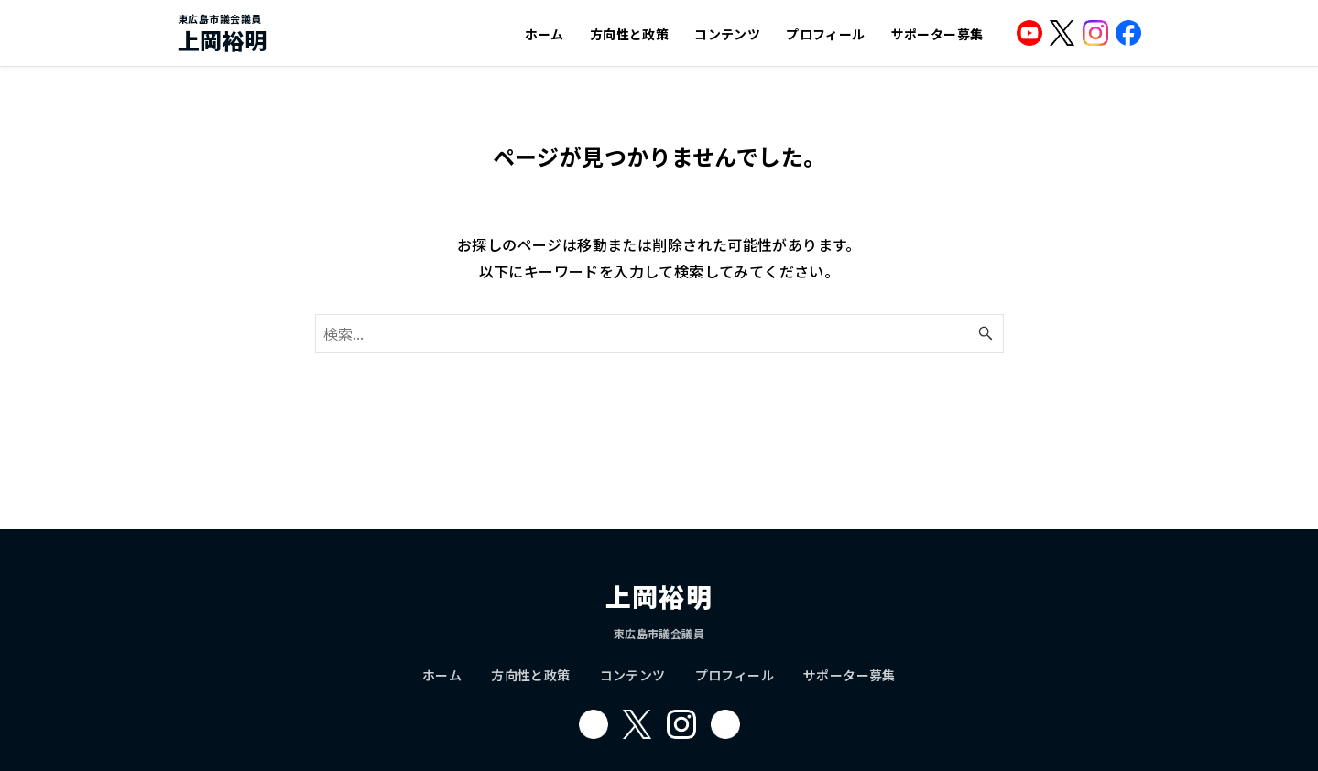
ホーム (544, 34)
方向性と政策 (629, 34)
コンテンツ (727, 34)
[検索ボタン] (985, 333)
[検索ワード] (659, 333)
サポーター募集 (937, 34)
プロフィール (825, 34)
